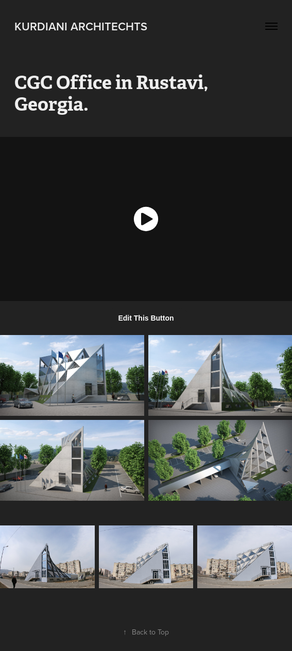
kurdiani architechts (80, 26)
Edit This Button (146, 318)
